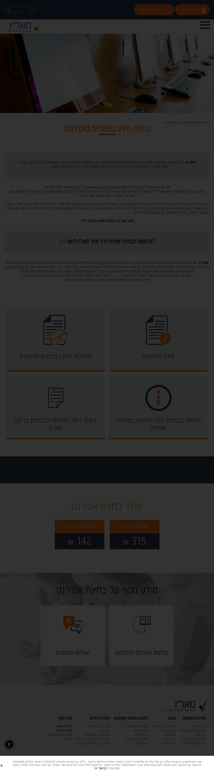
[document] (107, 387)
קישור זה (100, 768)
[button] (6, 762)
